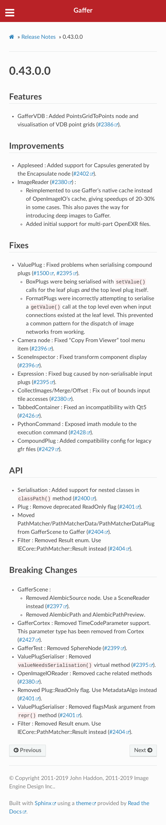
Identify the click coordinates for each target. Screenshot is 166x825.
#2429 (46, 449)
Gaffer (83, 10)
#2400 (82, 498)
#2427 (27, 640)
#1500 (41, 273)
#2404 (96, 532)
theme (83, 803)
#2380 (59, 182)
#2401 (127, 507)
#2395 (64, 273)
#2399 (112, 648)
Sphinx (43, 803)
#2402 (81, 174)
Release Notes (38, 37)
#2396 (39, 349)
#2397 (54, 606)
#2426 (27, 416)
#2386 (105, 124)
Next (143, 750)
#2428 (78, 432)
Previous (27, 750)
